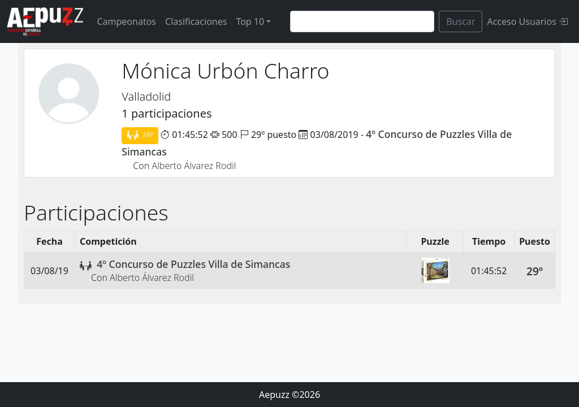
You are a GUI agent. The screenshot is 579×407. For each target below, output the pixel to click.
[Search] (362, 21)
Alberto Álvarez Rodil (194, 165)
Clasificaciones (196, 21)
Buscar (460, 21)
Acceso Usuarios (527, 21)
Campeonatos (126, 21)
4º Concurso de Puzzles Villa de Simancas (193, 264)
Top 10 (250, 21)
